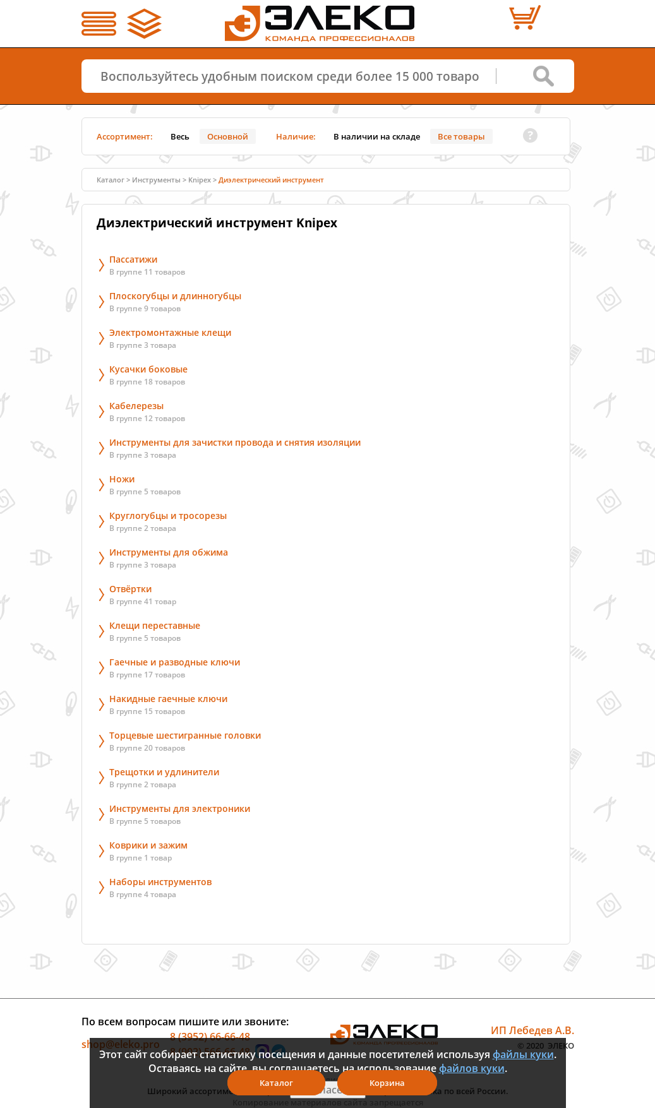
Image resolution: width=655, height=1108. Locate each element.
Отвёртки (130, 589)
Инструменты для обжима (168, 552)
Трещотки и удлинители (164, 772)
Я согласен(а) (328, 1090)
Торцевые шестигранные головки (185, 735)
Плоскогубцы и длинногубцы (175, 296)
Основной (227, 136)
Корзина (387, 1082)
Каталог (110, 179)
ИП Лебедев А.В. (532, 1030)
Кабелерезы (136, 406)
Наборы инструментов (160, 882)
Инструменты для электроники (179, 808)
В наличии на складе (377, 136)
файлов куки (472, 1068)
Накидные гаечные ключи (168, 699)
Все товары (461, 136)
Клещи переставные (154, 625)
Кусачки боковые (148, 369)
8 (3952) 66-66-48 (210, 1037)
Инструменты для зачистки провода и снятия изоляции (235, 442)
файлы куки (523, 1054)
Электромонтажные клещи (170, 332)
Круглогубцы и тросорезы (168, 515)
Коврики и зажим (148, 845)
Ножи (122, 479)
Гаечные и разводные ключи (174, 662)
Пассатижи (133, 259)
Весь (180, 136)
